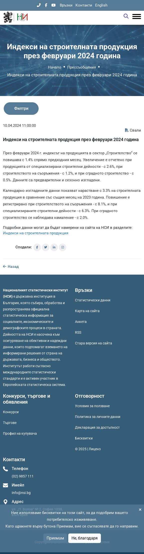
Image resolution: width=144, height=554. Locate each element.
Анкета (81, 322)
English (101, 5)
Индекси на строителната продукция (35, 233)
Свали (133, 130)
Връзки (66, 5)
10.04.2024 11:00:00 (19, 125)
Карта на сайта (87, 311)
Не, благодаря (85, 538)
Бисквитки (84, 438)
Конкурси (11, 412)
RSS (78, 332)
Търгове (9, 423)
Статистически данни (92, 300)
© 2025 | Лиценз (88, 449)
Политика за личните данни (97, 417)
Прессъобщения (81, 67)
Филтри (21, 108)
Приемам (55, 538)
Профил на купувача (20, 433)
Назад (11, 266)
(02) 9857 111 (23, 476)
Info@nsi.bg (21, 493)
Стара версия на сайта (93, 343)
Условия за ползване (92, 406)
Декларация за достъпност (97, 427)
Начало (54, 67)
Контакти (83, 5)
